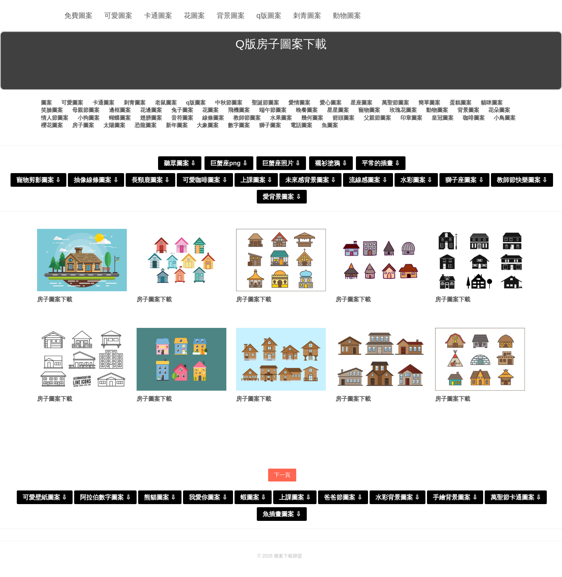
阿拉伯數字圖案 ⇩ (105, 497)
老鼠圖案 (166, 102)
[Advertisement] (281, 71)
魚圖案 (330, 125)
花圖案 (194, 15)
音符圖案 (182, 118)
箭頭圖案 (343, 118)
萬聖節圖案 (395, 102)
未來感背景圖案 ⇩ (310, 180)
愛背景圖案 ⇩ (282, 196)
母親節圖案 (86, 110)
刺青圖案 (307, 15)
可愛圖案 (118, 15)
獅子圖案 (270, 125)
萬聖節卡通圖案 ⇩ (516, 497)
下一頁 (282, 475)
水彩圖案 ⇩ (416, 180)
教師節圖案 (247, 118)
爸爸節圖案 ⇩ (343, 497)
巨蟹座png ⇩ (228, 163)
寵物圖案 (369, 110)
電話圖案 (301, 125)
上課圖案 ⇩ (256, 180)
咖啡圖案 (474, 118)
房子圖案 (83, 125)
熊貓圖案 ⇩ (160, 497)
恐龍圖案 (146, 125)
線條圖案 (213, 118)
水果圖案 (281, 118)
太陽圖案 (114, 125)
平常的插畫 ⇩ (381, 163)
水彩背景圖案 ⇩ (397, 497)
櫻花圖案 (52, 125)
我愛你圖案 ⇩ (208, 497)
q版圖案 (268, 15)
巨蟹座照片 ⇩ (281, 163)
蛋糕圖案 (460, 102)
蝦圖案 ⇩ (253, 497)
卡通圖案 (158, 15)
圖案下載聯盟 (288, 556)
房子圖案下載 (54, 299)
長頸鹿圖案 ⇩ (150, 180)
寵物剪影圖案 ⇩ (38, 180)
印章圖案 (411, 118)
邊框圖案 (120, 110)
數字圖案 (239, 125)
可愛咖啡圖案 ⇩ (205, 180)
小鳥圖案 (505, 118)
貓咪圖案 (492, 102)
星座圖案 (361, 102)
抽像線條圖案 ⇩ (96, 180)
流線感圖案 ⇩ (368, 180)
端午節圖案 (272, 110)
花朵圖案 (499, 110)
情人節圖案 (54, 118)
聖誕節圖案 (265, 102)
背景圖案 (231, 15)
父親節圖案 (377, 118)
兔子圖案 (182, 110)
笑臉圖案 (52, 110)
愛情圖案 (299, 102)
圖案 (46, 102)
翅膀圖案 (151, 118)
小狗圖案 (89, 118)
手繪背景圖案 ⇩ (455, 497)
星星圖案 (338, 110)
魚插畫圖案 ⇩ (282, 514)
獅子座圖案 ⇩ (464, 180)
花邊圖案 (151, 110)
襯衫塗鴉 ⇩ (331, 163)
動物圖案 (347, 15)
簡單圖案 (429, 102)
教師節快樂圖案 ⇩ (522, 180)
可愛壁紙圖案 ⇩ (45, 497)
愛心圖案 (330, 102)
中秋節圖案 (228, 102)
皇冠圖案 (443, 118)
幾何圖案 (312, 118)
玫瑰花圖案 (403, 110)
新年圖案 (177, 125)
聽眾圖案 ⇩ (180, 163)
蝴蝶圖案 (120, 118)
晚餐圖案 (307, 110)
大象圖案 (208, 125)
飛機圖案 (239, 110)
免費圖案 (78, 15)
